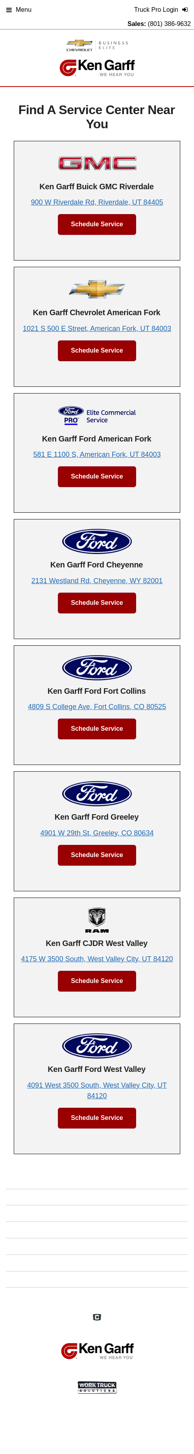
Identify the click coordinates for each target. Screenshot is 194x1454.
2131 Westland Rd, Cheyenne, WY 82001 (97, 581)
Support (97, 1279)
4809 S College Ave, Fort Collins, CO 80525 (97, 707)
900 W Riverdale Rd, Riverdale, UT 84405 (97, 202)
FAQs (97, 1213)
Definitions (97, 1229)
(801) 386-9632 (169, 23)
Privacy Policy (97, 1263)
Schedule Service (97, 224)
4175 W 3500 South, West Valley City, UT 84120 (97, 959)
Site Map (97, 1246)
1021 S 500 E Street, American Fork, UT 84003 (97, 329)
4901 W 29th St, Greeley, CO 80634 (97, 833)
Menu (18, 9)
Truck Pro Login (97, 1295)
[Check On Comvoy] (97, 1318)
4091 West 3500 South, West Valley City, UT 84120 (97, 1090)
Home (97, 1197)
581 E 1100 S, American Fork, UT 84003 (97, 454)
